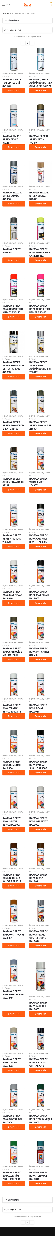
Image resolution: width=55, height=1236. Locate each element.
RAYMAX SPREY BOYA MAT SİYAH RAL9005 (39, 595)
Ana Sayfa (7, 13)
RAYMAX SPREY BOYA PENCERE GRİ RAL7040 (13, 994)
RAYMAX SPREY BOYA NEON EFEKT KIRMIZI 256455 (12, 309)
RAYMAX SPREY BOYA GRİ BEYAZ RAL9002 (38, 821)
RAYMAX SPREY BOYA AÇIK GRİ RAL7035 (38, 1006)
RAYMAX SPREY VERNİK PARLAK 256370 (11, 538)
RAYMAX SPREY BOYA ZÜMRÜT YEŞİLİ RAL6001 (11, 1175)
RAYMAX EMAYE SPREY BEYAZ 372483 (11, 139)
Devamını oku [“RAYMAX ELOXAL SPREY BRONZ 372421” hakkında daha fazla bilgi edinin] (40, 204)
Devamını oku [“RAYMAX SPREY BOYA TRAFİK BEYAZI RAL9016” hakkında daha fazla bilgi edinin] (14, 716)
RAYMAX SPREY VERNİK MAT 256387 (38, 482)
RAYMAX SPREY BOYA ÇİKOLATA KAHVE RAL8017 (11, 878)
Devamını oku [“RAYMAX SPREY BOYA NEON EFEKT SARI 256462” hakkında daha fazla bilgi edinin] (40, 260)
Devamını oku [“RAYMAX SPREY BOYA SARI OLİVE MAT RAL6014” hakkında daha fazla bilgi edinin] (14, 659)
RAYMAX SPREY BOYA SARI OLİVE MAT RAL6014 (12, 651)
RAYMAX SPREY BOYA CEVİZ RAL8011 (38, 878)
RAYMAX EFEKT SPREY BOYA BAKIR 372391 (13, 482)
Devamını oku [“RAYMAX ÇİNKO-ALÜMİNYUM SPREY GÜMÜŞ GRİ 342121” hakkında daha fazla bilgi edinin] (40, 90)
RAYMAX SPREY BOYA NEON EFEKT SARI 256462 (39, 252)
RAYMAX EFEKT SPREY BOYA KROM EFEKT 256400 (13, 425)
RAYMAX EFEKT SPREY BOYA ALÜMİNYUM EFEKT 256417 (40, 367)
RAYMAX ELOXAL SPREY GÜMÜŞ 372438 (12, 196)
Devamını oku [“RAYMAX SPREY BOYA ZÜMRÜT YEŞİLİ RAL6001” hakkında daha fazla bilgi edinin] (14, 1183)
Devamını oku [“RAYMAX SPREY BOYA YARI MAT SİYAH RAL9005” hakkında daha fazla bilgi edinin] (40, 546)
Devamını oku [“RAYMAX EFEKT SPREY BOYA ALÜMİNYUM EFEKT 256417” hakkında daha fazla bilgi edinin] (40, 377)
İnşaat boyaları (9, 73)
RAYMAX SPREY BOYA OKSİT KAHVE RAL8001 (13, 934)
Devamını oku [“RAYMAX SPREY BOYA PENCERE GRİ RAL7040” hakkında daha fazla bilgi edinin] (14, 1014)
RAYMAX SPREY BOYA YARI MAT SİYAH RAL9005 (38, 538)
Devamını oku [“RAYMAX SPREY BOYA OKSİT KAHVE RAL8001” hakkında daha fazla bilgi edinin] (14, 946)
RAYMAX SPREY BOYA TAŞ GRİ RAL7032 (11, 1062)
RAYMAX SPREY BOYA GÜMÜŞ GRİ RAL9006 (12, 765)
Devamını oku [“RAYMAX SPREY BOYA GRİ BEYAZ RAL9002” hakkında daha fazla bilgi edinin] (40, 829)
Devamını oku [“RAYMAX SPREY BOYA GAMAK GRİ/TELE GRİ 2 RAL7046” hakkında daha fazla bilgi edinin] (40, 946)
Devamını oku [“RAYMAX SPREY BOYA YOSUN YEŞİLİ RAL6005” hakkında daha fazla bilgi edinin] (40, 1127)
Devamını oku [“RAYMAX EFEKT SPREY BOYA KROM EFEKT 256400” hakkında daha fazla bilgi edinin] (14, 433)
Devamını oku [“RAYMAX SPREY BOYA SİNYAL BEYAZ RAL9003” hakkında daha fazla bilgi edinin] (14, 829)
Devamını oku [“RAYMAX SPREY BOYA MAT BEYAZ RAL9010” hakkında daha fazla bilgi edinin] (14, 603)
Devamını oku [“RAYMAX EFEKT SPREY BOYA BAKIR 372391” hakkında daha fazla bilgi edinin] (14, 490)
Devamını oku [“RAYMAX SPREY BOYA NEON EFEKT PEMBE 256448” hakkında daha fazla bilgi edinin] (40, 317)
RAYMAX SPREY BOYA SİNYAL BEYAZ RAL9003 (11, 821)
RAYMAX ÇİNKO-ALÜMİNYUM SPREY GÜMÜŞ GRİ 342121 (40, 83)
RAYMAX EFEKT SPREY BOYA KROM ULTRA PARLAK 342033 (13, 367)
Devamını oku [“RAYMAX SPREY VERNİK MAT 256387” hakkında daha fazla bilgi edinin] (40, 490)
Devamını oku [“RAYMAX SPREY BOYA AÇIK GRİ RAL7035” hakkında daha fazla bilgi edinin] (40, 1014)
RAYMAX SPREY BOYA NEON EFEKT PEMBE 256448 (39, 309)
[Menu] (3, 5)
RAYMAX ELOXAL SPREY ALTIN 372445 (39, 139)
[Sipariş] (27, 30)
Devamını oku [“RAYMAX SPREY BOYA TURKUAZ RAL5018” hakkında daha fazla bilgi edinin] (40, 1183)
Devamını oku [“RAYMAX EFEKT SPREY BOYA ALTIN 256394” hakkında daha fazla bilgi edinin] (40, 433)
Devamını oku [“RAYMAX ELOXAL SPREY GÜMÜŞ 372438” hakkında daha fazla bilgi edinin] (14, 204)
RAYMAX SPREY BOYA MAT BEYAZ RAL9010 (12, 595)
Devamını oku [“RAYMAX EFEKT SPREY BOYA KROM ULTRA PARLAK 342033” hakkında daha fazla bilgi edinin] (14, 377)
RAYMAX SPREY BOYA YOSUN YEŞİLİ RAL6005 (40, 1119)
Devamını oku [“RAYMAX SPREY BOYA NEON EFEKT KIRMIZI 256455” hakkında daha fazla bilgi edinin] (14, 317)
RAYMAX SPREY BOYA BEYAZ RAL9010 (38, 708)
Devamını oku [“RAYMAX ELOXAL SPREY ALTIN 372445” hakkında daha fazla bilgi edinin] (40, 147)
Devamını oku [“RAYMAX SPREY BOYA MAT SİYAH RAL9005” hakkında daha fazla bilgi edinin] (40, 603)
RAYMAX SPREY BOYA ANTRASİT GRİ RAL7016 (38, 1062)
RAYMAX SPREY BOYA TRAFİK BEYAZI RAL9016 (11, 708)
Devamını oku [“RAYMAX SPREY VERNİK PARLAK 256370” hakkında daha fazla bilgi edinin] (14, 546)
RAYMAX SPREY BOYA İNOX (11, 251)
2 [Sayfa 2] (27, 43)
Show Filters (13, 20)
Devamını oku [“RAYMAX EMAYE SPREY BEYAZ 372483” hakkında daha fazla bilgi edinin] (14, 147)
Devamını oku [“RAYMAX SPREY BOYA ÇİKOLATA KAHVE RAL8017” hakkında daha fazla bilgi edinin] (14, 886)
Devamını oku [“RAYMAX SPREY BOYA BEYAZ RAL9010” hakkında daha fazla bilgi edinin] (40, 716)
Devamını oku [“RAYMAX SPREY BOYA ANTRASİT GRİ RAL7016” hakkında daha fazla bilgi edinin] (40, 1070)
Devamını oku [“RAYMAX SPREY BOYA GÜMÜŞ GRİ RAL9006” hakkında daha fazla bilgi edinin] (14, 773)
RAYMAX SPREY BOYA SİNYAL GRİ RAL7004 (12, 1119)
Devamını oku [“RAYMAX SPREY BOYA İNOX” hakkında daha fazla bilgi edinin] (14, 260)
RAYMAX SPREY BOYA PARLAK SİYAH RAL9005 (38, 765)
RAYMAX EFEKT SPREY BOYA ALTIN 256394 (40, 425)
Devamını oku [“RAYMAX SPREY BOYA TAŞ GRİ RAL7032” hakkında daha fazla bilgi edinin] (14, 1070)
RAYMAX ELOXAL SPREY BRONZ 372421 (39, 196)
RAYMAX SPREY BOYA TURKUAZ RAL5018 (38, 1175)
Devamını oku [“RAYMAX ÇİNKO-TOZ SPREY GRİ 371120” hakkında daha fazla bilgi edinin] (14, 90)
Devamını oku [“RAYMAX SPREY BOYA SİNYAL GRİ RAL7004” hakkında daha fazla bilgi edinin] (14, 1127)
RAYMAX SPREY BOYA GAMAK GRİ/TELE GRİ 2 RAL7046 (38, 936)
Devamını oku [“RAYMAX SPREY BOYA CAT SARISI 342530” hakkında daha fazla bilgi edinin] (40, 659)
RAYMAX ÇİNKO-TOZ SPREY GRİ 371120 (11, 83)
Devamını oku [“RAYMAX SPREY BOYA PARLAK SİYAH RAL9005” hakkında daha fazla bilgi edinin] (40, 773)
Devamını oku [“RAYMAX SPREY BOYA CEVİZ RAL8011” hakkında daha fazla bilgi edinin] (40, 886)
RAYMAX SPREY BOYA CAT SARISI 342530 (39, 651)
